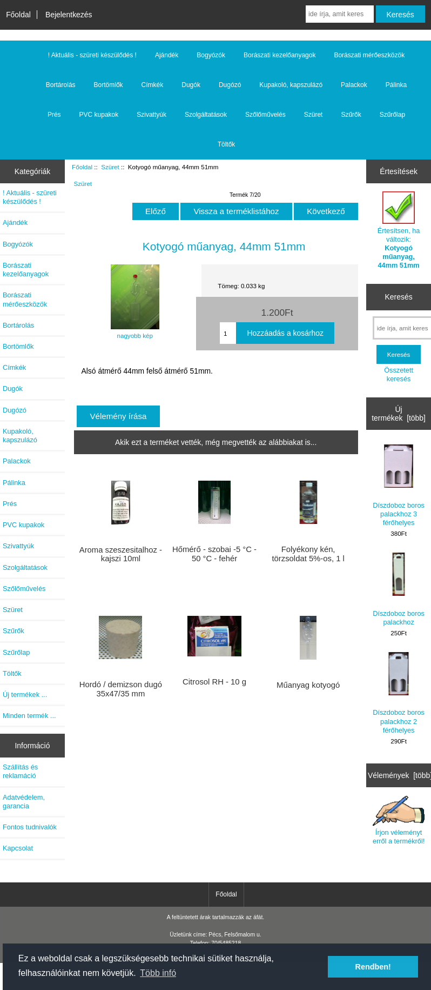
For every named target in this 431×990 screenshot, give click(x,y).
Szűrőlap (392, 114)
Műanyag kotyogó (308, 685)
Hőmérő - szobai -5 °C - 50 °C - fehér (214, 553)
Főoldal (18, 14)
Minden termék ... (29, 716)
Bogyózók (211, 55)
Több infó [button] (158, 973)
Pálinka (396, 85)
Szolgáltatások (206, 114)
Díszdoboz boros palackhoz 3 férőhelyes (399, 485)
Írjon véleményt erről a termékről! (399, 820)
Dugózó (230, 85)
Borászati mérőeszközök (369, 55)
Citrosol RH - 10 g (214, 681)
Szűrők (351, 114)
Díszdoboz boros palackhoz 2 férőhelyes (399, 693)
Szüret (110, 166)
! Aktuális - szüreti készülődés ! (92, 55)
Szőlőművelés (265, 114)
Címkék (153, 85)
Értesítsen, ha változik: (399, 230)
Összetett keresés (398, 374)
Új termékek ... (25, 694)
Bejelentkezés (68, 14)
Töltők (226, 144)
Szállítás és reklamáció (20, 771)
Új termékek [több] (399, 413)
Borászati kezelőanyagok (279, 55)
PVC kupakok (99, 114)
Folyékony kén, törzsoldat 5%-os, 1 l (308, 553)
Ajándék (166, 55)
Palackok (354, 85)
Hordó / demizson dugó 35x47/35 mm (120, 688)
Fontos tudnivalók (30, 827)
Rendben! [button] (373, 966)
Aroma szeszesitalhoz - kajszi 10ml (120, 554)
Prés (54, 114)
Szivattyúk (151, 114)
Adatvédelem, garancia (24, 801)
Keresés (399, 297)
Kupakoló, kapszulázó (290, 85)
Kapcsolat (18, 848)
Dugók (190, 85)
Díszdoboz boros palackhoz (399, 589)
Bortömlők (108, 85)
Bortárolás (61, 85)
